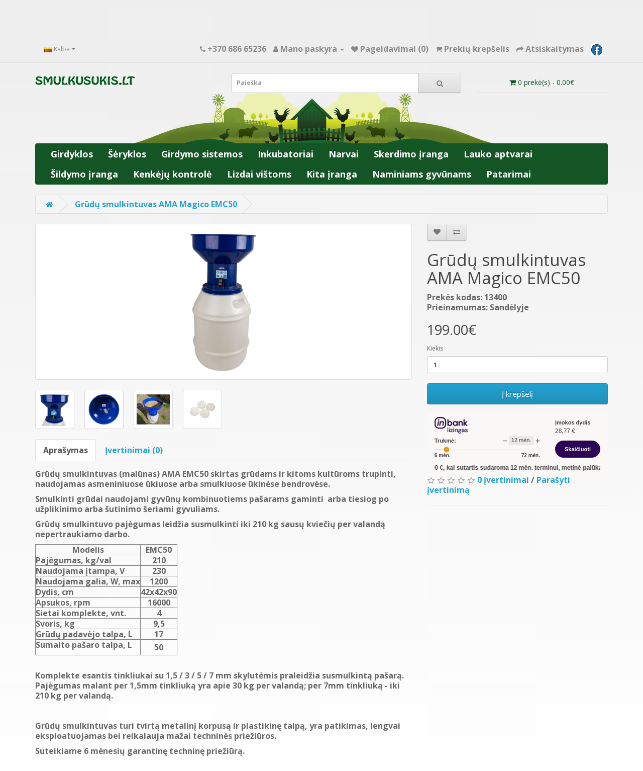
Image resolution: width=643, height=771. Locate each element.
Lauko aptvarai (498, 154)
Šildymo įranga (84, 174)
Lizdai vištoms (259, 174)
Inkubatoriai (285, 154)
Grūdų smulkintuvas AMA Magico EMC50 (156, 204)
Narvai (344, 154)
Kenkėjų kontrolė (172, 174)
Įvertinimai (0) (134, 450)
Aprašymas (65, 450)
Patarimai (508, 174)
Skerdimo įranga (411, 154)
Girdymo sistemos (202, 154)
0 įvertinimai (503, 479)
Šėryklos (127, 154)
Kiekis (435, 348)
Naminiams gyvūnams (421, 174)
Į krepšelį (517, 394)
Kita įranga (331, 174)
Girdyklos (72, 154)
